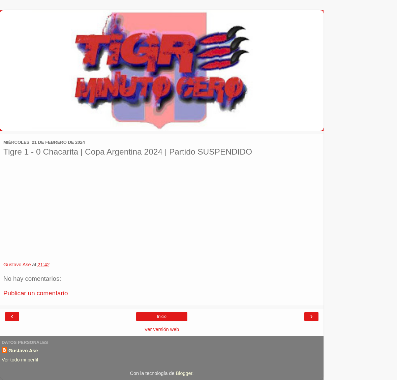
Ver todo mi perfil (20, 359)
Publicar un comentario (35, 293)
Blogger (184, 373)
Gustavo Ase (23, 350)
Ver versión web (162, 329)
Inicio (161, 316)
